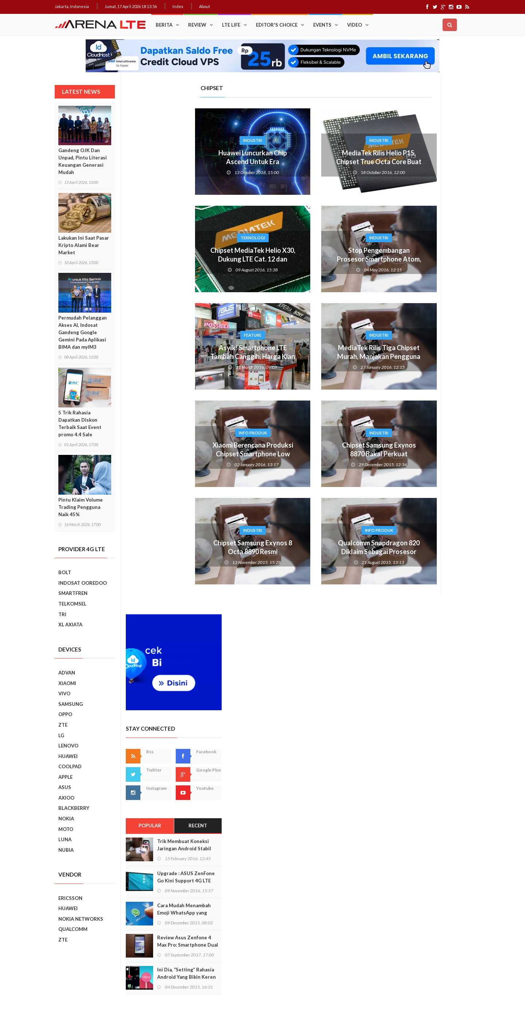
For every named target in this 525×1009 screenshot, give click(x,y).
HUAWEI (68, 756)
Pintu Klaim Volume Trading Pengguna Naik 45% (80, 507)
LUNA (64, 839)
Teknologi (182, 237)
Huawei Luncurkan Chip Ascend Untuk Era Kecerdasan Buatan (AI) (181, 161)
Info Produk (182, 432)
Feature (181, 335)
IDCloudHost (247, 990)
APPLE (65, 777)
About (204, 6)
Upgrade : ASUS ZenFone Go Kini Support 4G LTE (435, 349)
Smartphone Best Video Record (422, 536)
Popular (398, 299)
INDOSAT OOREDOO (82, 583)
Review (197, 25)
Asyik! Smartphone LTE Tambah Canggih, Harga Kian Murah (181, 356)
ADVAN (66, 673)
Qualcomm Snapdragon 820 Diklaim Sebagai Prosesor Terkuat (308, 551)
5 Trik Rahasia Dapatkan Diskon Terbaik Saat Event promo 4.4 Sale (79, 423)
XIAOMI (67, 683)
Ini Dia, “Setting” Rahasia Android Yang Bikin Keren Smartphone (435, 450)
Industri (181, 140)
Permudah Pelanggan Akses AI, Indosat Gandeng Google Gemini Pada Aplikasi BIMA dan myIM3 (82, 332)
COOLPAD (70, 766)
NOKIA (66, 818)
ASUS (64, 787)
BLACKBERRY (73, 808)
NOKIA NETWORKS (80, 919)
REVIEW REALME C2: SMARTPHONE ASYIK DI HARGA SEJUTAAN (435, 660)
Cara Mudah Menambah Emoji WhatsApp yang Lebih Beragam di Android (436, 385)
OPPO (65, 714)
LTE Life (231, 25)
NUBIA (66, 850)
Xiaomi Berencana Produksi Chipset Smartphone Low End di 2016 (181, 454)
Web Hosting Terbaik (212, 990)
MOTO (65, 829)
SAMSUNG (70, 704)
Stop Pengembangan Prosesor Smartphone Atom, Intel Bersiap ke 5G (308, 259)
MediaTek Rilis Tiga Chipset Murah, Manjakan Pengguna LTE (307, 356)
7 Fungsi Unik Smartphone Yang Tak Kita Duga (438, 723)
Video (354, 25)
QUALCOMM (73, 929)
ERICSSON (70, 898)
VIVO (64, 693)
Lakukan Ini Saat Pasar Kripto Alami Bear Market (83, 245)
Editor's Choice (277, 25)
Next (465, 541)
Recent (447, 299)
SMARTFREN (73, 593)
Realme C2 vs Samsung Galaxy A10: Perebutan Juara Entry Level (434, 627)
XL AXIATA (70, 624)
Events (322, 25)
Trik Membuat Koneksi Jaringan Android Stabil (433, 317)
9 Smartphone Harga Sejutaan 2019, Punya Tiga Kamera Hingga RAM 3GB (438, 826)
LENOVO (68, 746)
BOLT (64, 572)
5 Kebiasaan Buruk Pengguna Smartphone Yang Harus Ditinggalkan (436, 793)
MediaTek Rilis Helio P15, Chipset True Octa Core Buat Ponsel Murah (307, 161)
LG (61, 735)
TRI (62, 614)
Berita (164, 25)
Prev (380, 541)
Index (177, 6)
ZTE (62, 725)
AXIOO (66, 798)
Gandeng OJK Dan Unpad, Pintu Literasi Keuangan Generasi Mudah (82, 161)
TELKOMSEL (72, 604)
